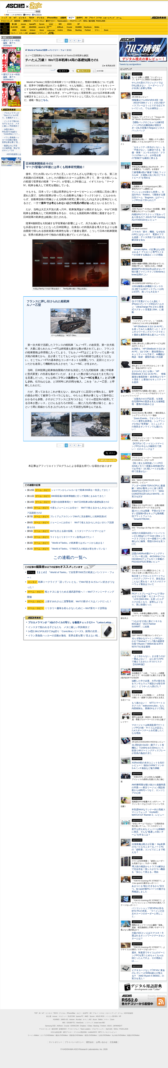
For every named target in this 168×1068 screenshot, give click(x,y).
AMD (23, 27)
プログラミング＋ (98, 1029)
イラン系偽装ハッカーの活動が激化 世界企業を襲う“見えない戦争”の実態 (68, 635)
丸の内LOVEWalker (119, 1035)
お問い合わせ (101, 1042)
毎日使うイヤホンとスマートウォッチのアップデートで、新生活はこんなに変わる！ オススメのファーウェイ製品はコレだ (149, 580)
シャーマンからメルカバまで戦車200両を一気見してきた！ (80, 490)
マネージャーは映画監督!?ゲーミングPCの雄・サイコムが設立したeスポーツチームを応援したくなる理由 (148, 729)
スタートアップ (108, 18)
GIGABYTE (41, 27)
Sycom (41, 24)
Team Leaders (85, 1029)
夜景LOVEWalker (91, 1035)
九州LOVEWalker (104, 1035)
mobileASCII (92, 1032)
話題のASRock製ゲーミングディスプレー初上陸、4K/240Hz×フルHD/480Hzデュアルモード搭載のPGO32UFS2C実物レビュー (148, 557)
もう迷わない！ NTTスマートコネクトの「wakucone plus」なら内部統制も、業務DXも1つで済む (148, 706)
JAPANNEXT (32, 33)
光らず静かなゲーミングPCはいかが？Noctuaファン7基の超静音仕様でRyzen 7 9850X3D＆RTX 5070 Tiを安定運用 (148, 642)
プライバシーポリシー (74, 1042)
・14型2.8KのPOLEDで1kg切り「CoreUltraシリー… (11, 131)
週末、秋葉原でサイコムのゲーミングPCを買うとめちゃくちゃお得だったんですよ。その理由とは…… (148, 956)
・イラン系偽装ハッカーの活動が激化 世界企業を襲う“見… (11, 139)
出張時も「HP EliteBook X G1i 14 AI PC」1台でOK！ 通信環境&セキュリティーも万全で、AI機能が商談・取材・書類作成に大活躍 (148, 352)
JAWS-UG (64, 1019)
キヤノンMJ (23, 33)
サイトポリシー (55, 1042)
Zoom (106, 30)
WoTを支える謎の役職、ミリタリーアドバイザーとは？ (78, 531)
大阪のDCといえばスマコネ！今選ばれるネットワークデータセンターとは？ (148, 936)
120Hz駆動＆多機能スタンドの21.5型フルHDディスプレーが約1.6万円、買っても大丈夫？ (148, 289)
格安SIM (17, 21)
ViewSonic (88, 27)
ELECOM (14, 27)
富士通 (14, 24)
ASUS (69, 24)
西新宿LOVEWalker (76, 1035)
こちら (44, 100)
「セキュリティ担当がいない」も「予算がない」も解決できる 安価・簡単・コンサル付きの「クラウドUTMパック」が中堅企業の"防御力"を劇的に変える (148, 152)
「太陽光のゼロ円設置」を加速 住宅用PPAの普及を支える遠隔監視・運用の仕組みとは (148, 401)
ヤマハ (97, 30)
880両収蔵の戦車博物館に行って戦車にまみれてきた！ (78, 496)
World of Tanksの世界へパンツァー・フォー (47, 50)
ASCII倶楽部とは (13, 154)
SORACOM (75, 1026)
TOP (36, 1013)
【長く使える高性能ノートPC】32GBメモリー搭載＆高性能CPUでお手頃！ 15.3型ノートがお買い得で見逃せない (148, 467)
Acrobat (23, 30)
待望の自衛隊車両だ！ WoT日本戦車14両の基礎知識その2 (80, 502)
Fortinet (88, 30)
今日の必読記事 (56, 1032)
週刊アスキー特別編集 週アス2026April (11, 43)
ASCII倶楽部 (159, 17)
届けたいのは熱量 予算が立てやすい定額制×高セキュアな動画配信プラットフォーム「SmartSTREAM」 (148, 514)
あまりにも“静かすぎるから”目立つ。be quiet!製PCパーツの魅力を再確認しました (148, 889)
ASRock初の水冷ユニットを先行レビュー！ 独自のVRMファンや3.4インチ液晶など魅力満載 (148, 765)
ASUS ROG (32, 27)
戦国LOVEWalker (133, 1035)
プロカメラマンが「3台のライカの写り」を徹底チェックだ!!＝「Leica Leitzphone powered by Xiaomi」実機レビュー (92, 622)
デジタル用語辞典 (80, 1032)
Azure (42, 30)
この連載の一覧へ (70, 557)
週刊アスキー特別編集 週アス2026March (11, 77)
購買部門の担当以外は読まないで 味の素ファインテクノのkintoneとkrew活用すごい (149, 272)
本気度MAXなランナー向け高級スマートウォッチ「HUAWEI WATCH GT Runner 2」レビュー (148, 812)
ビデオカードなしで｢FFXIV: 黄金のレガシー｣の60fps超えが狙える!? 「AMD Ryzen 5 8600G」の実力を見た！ (148, 974)
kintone (33, 30)
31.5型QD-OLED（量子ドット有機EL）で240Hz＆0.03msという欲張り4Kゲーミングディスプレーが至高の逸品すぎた (148, 749)
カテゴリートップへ (107, 460)
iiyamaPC (32, 24)
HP (79, 24)
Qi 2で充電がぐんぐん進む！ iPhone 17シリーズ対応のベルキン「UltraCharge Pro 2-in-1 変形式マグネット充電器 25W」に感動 (148, 306)
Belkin (96, 27)
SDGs (85, 21)
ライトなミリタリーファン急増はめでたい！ (72, 537)
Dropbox (60, 30)
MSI (60, 24)
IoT (15, 18)
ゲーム (119, 18)
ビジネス (22, 18)
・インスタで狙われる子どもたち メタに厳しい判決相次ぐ (10, 123)
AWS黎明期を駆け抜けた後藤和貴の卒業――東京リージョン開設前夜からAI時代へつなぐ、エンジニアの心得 (148, 788)
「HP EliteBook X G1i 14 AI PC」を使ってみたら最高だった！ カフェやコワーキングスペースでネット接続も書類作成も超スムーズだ (149, 330)
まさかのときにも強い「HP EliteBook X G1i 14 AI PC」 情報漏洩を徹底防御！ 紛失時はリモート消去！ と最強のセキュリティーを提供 (149, 376)
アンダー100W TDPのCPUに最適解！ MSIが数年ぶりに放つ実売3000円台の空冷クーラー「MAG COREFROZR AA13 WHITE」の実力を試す (148, 491)
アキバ (92, 18)
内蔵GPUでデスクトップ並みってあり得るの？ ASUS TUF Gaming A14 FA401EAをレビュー (148, 217)
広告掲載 (113, 1042)
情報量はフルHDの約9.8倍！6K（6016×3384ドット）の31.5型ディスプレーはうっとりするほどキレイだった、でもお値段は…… (148, 104)
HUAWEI (78, 27)
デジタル (40, 18)
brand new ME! (99, 1023)
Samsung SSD (50, 1026)
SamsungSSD (49, 27)
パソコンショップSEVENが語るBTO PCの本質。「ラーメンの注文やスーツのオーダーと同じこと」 (148, 912)
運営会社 (90, 1042)
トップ (4, 18)
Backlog (78, 30)
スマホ (99, 18)
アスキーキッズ (6, 21)
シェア (53, 70)
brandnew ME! (51, 33)
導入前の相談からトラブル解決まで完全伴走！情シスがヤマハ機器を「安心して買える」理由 (148, 869)
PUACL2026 (100, 21)
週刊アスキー (50, 21)
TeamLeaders (62, 21)
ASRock (60, 27)
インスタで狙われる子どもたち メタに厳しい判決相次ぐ (59, 627)
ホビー (71, 18)
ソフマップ (42, 33)
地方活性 (92, 21)
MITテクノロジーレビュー (107, 1032)
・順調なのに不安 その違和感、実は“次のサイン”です (11, 148)
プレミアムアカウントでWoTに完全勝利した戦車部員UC (78, 516)
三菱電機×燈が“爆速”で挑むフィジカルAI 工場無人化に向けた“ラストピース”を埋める (149, 175)
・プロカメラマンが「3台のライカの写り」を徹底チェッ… (10, 115)
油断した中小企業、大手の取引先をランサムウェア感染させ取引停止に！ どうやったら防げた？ (148, 684)
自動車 (63, 18)
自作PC (79, 18)
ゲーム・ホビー (36, 5)
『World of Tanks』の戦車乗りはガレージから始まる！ (77, 543)
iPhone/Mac (52, 18)
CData (69, 30)
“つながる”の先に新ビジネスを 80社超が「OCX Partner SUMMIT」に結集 (148, 624)
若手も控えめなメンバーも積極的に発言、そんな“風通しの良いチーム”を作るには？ (148, 832)
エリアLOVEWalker (47, 1035)
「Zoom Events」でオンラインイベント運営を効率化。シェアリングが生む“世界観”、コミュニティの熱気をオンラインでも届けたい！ (148, 424)
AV (86, 18)
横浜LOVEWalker (62, 1035)
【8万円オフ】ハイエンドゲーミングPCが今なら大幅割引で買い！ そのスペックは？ (148, 446)
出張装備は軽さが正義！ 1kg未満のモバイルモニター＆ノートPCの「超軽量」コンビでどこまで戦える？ (148, 848)
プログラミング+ (76, 21)
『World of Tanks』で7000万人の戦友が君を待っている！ (78, 548)
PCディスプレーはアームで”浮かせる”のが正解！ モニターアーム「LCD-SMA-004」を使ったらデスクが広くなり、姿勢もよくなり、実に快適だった (148, 599)
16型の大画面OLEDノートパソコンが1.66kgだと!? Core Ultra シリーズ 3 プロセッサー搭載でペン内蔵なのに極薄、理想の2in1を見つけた (148, 538)
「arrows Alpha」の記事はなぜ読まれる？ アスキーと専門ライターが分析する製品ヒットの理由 (148, 252)
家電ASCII (27, 21)
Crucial (69, 27)
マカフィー (14, 33)
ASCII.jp (15, 6)
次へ (79, 41)
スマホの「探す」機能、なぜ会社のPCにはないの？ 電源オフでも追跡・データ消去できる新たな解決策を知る (148, 235)
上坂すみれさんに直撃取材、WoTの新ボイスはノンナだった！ (78, 601)
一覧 (72, 71)
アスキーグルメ (38, 21)
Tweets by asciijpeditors (130, 64)
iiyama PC (79, 1016)
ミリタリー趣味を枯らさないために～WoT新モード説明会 (76, 608)
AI (10, 18)
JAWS (14, 30)
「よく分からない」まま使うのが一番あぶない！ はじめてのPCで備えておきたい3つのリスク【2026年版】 (148, 660)
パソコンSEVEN (51, 24)
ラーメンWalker (33, 1035)
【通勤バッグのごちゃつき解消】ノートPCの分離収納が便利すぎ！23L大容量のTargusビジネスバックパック (148, 126)
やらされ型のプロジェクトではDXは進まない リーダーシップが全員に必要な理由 (148, 85)
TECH (31, 18)
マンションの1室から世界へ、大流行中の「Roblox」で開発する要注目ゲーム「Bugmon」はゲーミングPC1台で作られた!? (148, 196)
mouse (23, 24)
